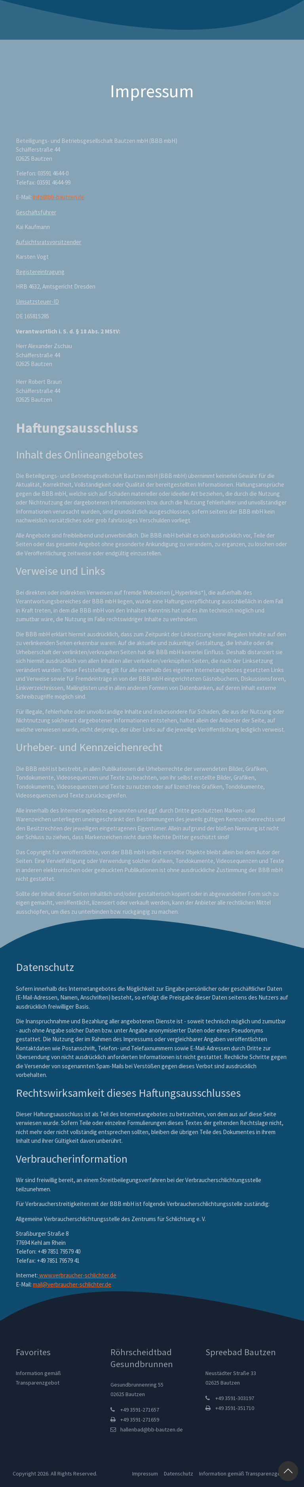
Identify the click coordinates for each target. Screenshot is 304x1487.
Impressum (144, 1473)
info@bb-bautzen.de (58, 197)
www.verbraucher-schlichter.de (77, 1275)
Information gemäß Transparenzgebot (243, 1473)
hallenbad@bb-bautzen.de (151, 1429)
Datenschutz (177, 1473)
